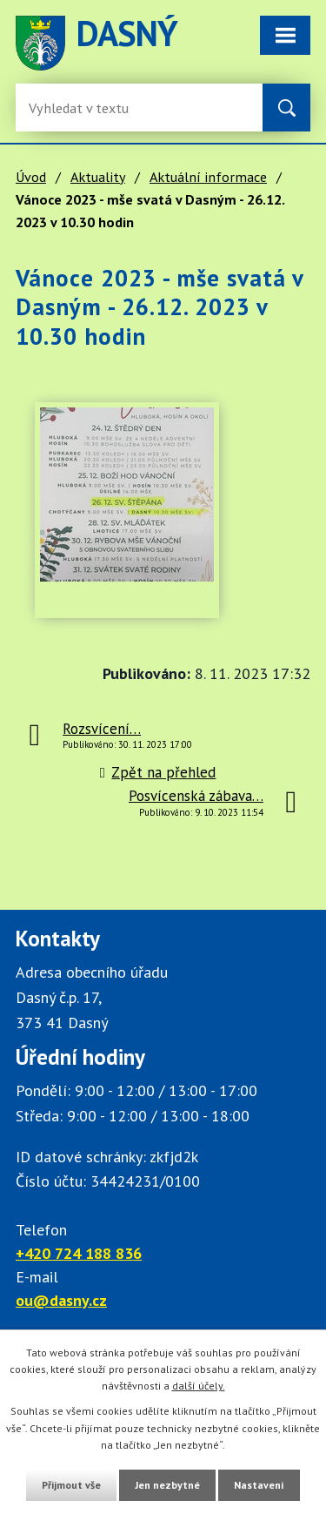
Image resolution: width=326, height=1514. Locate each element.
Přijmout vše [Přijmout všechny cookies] (71, 1484)
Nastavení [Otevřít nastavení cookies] (259, 1484)
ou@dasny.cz (61, 1300)
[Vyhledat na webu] (286, 107)
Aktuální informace (208, 176)
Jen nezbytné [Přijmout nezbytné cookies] (167, 1484)
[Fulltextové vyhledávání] (85, 107)
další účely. (198, 1385)
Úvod (31, 176)
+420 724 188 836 (79, 1253)
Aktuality (97, 176)
